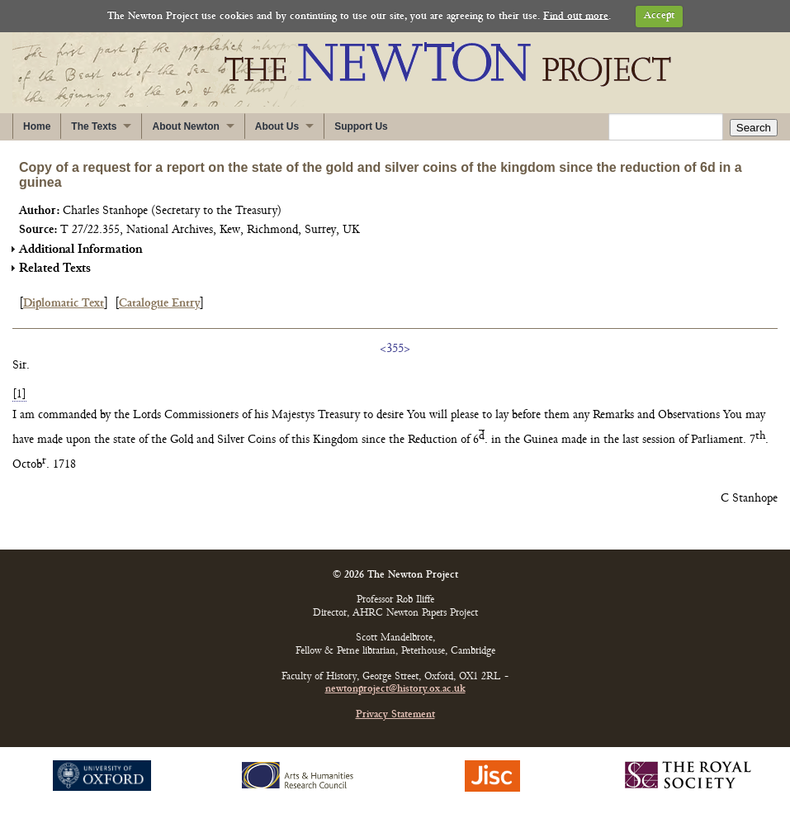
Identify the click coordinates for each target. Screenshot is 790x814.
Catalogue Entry (159, 304)
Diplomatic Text (63, 304)
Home (36, 126)
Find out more (575, 16)
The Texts (93, 126)
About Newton (185, 126)
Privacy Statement (395, 715)
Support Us (361, 126)
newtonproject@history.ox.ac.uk (395, 689)
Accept (659, 16)
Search (753, 127)
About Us (277, 126)
